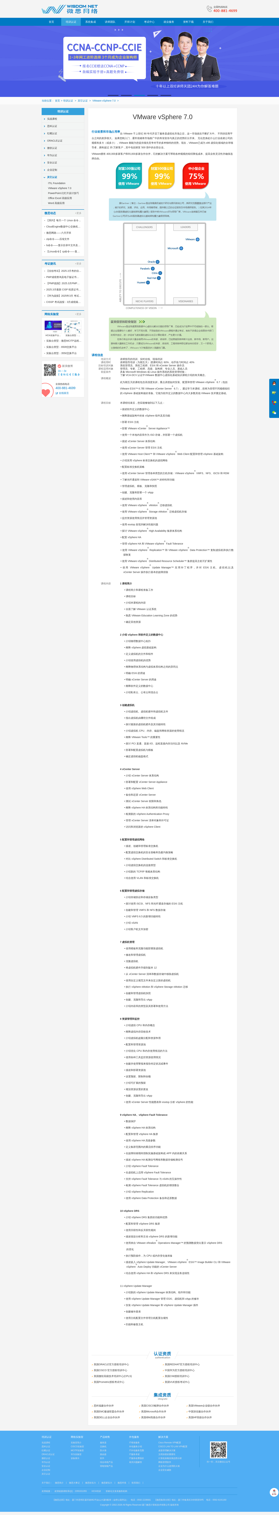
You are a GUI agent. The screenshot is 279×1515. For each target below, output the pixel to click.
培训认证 (71, 21)
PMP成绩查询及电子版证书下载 (63, 277)
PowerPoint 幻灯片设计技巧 (63, 193)
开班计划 (129, 21)
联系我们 (136, 1483)
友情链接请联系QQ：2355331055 (70, 1491)
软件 (102, 1458)
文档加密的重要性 (166, 1454)
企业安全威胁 (164, 1470)
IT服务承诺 (134, 1454)
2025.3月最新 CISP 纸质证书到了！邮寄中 (69, 289)
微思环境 (122, 1483)
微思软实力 (90, 1483)
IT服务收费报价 (136, 1458)
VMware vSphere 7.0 (104, 100)
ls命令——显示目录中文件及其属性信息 (68, 245)
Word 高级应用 (56, 203)
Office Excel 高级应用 (60, 198)
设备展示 (75, 1458)
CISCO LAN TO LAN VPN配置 (172, 1446)
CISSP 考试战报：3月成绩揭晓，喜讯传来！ (71, 302)
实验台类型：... (72, 335)
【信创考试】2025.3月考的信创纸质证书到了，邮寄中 (76, 270)
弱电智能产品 (106, 1466)
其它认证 (83, 100)
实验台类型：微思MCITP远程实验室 (66, 340)
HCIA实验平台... (53, 335)
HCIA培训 (96, 1491)
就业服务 (169, 21)
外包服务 (134, 1437)
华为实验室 (76, 1454)
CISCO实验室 (77, 1446)
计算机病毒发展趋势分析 (170, 1458)
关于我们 (208, 21)
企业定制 (52, 169)
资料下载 (188, 21)
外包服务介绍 (135, 1446)
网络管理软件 (164, 1462)
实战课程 (52, 118)
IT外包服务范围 (136, 1450)
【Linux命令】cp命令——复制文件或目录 (69, 251)
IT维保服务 (134, 1442)
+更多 (78, 213)
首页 (51, 21)
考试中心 (149, 21)
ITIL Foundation (56, 183)
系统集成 (90, 21)
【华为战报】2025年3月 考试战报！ (66, 295)
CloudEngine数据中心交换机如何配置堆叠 (69, 226)
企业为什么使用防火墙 (169, 1466)
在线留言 (64, 393)
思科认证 (52, 126)
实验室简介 (76, 1442)
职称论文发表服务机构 (116, 1491)
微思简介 (59, 1483)
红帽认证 (52, 133)
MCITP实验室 (77, 1450)
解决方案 (163, 1437)
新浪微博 (67, 365)
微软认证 (52, 148)
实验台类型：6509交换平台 (61, 347)
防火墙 (103, 1450)
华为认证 (52, 155)
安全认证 (52, 162)
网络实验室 (77, 1437)
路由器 (103, 1454)
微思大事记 (74, 1483)
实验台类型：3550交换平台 (61, 353)
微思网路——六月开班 (58, 232)
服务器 (103, 1442)
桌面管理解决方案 (166, 1450)
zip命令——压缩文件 (57, 239)
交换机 (103, 1446)
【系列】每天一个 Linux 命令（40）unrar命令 (71, 220)
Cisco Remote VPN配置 (169, 1442)
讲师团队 (110, 21)
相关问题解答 (135, 1462)
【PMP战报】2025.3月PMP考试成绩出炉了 (70, 283)
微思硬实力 (106, 1483)
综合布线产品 (106, 1462)
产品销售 (105, 1437)
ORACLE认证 (54, 140)
